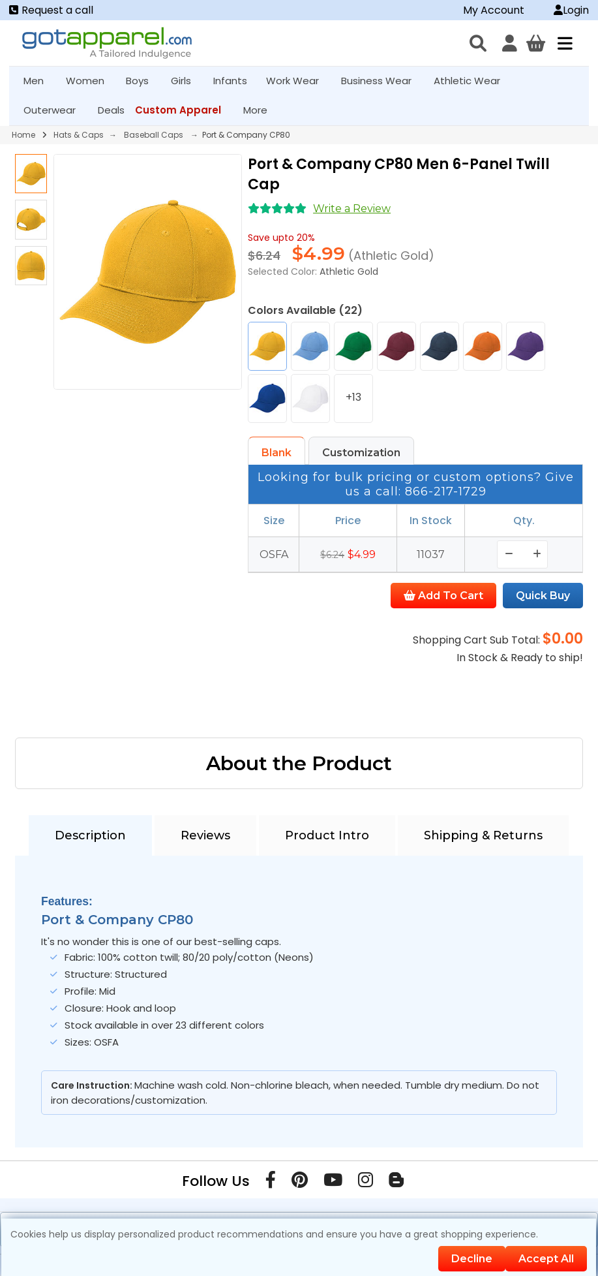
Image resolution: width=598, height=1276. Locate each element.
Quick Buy (543, 595)
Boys (143, 80)
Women (90, 80)
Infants (234, 80)
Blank (277, 452)
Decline (471, 1259)
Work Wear (298, 80)
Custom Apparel (183, 110)
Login (571, 10)
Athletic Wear (472, 80)
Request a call (51, 10)
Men (39, 80)
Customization (361, 452)
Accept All (546, 1259)
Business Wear (382, 80)
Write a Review (352, 208)
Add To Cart (443, 595)
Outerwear (55, 110)
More (260, 110)
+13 (353, 397)
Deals (111, 110)
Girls (186, 80)
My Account (493, 10)
